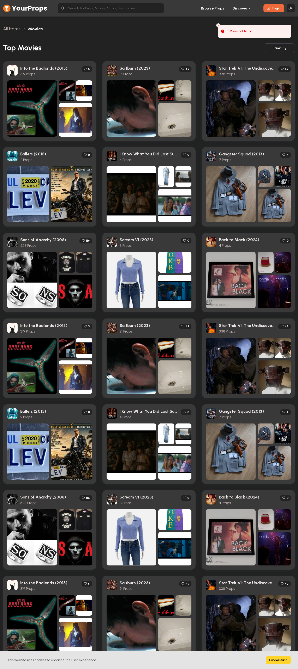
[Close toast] (218, 25)
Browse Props (212, 8)
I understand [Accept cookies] (278, 660)
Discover (240, 8)
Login (274, 8)
